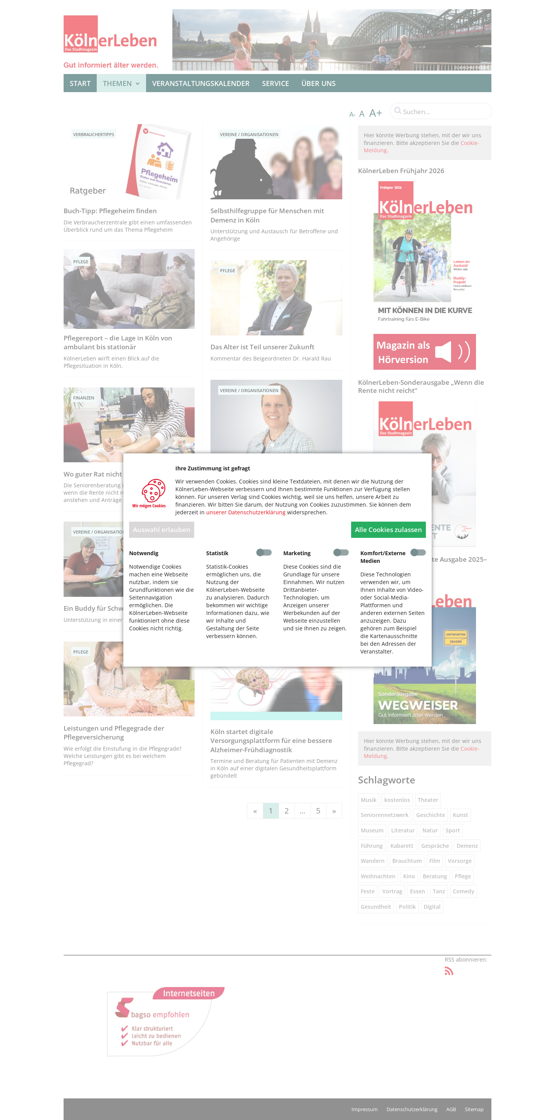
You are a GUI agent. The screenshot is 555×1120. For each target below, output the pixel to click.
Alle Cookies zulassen (388, 529)
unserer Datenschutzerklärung (246, 512)
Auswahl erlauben (161, 529)
